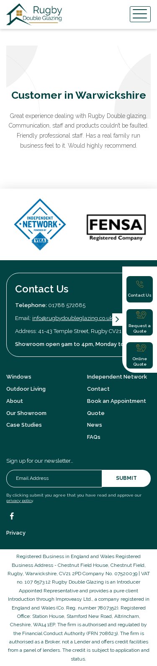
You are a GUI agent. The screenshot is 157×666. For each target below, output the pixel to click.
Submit (126, 478)
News (94, 425)
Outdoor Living (26, 389)
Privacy (16, 533)
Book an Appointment (116, 401)
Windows (18, 377)
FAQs (93, 437)
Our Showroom (26, 413)
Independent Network (117, 377)
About (14, 401)
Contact (98, 389)
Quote (96, 413)
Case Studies (24, 425)
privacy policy (19, 500)
